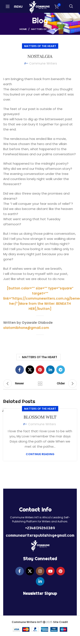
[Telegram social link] (60, 369)
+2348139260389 (40, 528)
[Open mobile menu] (13, 6)
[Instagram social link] (40, 571)
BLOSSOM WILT (40, 417)
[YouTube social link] (50, 571)
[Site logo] (39, 7)
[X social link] (30, 369)
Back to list (40, 383)
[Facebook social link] (19, 369)
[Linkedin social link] (50, 369)
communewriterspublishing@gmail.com (40, 535)
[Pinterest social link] (40, 369)
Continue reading (40, 454)
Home (23, 29)
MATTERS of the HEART (46, 29)
